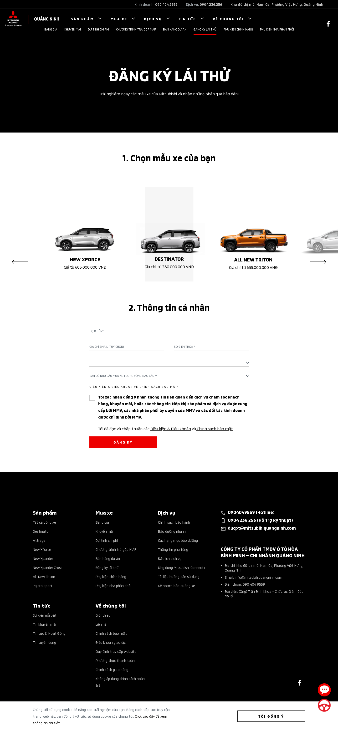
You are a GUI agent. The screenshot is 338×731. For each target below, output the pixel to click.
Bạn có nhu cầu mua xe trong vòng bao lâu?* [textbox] (123, 375)
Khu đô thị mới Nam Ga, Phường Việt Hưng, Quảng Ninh (276, 4)
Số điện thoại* (184, 346)
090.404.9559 (166, 4)
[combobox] (169, 362)
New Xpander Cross (47, 567)
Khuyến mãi (72, 29)
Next (318, 262)
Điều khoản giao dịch (112, 642)
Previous (20, 262)
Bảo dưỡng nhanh (172, 531)
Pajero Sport (42, 585)
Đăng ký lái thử (205, 29)
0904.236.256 (211, 4)
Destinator (41, 531)
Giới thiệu (103, 615)
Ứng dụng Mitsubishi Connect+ (181, 567)
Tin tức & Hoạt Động (49, 633)
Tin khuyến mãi (44, 624)
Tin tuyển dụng (44, 642)
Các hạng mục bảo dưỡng (178, 540)
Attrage (39, 540)
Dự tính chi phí (98, 29)
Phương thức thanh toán (115, 660)
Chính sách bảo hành (174, 522)
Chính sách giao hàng (112, 669)
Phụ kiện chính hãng (238, 29)
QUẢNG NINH (46, 18)
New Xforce (42, 549)
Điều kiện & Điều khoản (170, 428)
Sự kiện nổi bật (44, 615)
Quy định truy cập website (116, 651)
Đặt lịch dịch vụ (169, 558)
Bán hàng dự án (174, 29)
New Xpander (43, 558)
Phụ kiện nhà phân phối (277, 29)
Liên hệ (101, 624)
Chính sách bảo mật (214, 428)
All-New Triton (44, 576)
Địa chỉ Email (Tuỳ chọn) (106, 346)
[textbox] (169, 362)
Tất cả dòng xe (44, 522)
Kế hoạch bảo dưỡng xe (176, 585)
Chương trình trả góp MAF (136, 29)
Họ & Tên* (96, 331)
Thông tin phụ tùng (173, 549)
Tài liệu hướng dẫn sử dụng (179, 576)
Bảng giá (50, 29)
